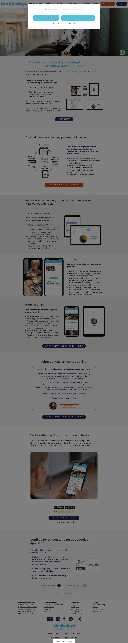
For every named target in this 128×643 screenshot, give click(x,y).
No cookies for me (78, 18)
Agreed (46, 18)
